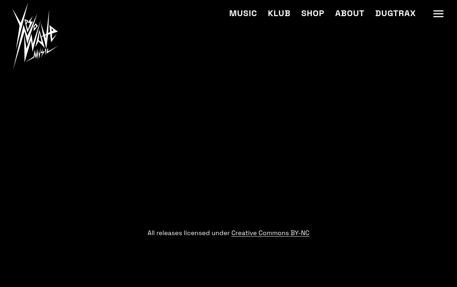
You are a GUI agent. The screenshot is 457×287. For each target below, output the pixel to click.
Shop (313, 13)
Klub (279, 13)
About (350, 13)
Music (243, 13)
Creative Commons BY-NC (270, 233)
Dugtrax (395, 13)
